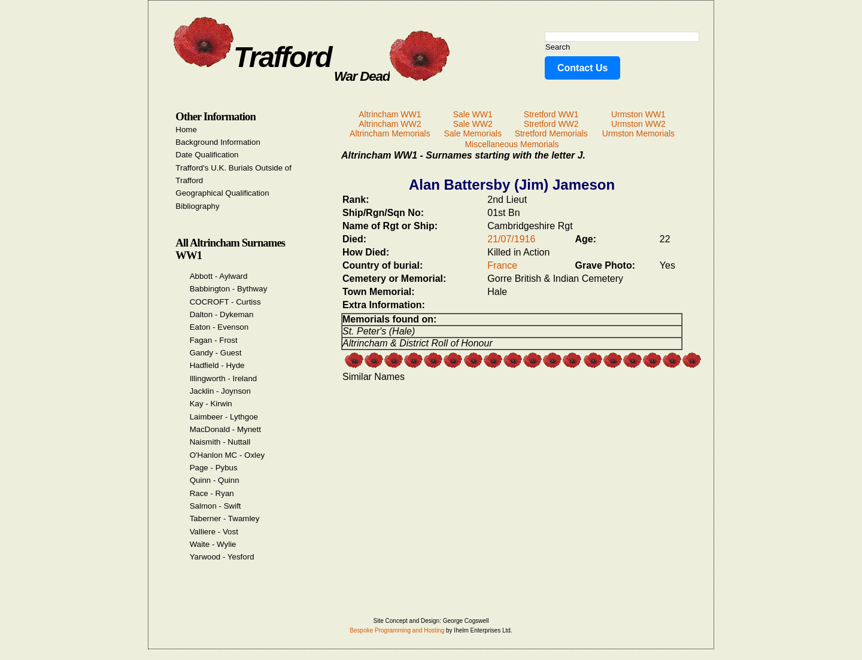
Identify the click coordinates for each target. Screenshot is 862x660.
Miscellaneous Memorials (512, 144)
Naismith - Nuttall (220, 441)
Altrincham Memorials (390, 133)
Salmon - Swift (215, 505)
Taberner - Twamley (225, 518)
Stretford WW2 (551, 124)
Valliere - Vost (214, 531)
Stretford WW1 (551, 114)
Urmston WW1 (638, 114)
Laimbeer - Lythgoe (224, 416)
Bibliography (197, 206)
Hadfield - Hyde (217, 365)
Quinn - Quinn (214, 480)
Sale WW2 (473, 124)
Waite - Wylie (213, 544)
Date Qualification (206, 154)
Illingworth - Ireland (223, 378)
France (502, 265)
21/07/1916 (511, 239)
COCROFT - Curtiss (225, 301)
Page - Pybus (214, 467)
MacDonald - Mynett (225, 429)
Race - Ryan (212, 493)
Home (186, 129)
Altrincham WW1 (390, 114)
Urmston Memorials (638, 133)
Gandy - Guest (216, 352)
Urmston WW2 (638, 124)
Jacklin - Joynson (220, 391)
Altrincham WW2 (390, 124)
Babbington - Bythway (229, 288)
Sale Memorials (472, 133)
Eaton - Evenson (219, 327)
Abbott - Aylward (219, 276)
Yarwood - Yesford (222, 556)
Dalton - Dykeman (222, 314)
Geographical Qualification (222, 192)
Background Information (217, 142)
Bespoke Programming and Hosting (397, 630)
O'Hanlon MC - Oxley (227, 455)
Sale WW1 (473, 114)
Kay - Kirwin (211, 403)
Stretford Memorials (551, 133)
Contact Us (582, 68)
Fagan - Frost (214, 340)
